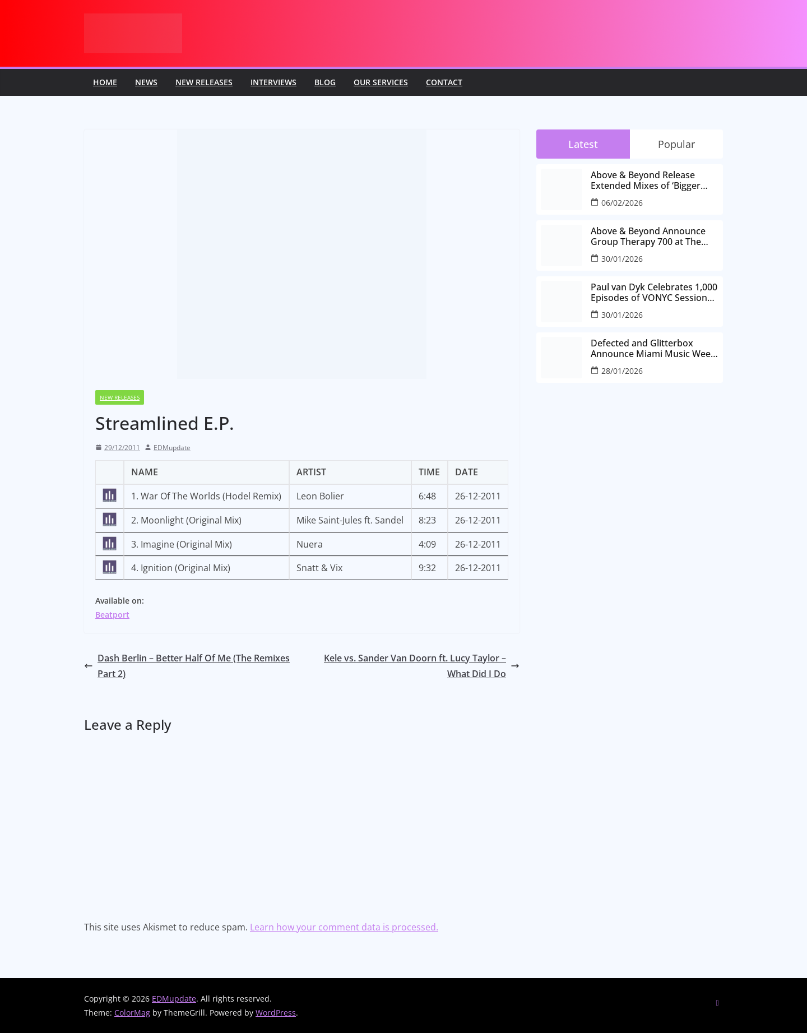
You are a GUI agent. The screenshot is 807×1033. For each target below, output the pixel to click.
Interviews (273, 82)
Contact (444, 82)
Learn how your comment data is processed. (344, 927)
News (146, 82)
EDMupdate (172, 447)
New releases (204, 82)
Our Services (381, 82)
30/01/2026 (622, 258)
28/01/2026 (622, 370)
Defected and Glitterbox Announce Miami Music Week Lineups (653, 348)
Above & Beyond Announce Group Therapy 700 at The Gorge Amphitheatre (648, 236)
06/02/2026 (622, 202)
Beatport (112, 614)
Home (105, 82)
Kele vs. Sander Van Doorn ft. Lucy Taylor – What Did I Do (422, 666)
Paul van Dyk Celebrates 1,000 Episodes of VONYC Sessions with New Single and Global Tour (654, 292)
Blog (325, 82)
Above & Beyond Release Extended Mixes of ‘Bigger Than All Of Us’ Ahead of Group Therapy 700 (646, 180)
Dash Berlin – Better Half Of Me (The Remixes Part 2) (187, 666)
